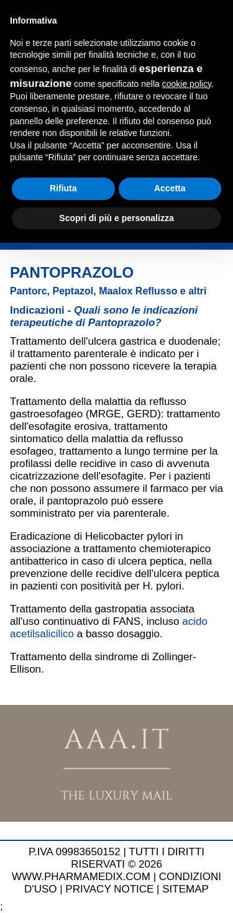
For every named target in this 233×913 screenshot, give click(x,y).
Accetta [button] (170, 188)
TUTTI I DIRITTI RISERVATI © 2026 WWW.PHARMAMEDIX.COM (108, 864)
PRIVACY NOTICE (109, 889)
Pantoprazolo (72, 272)
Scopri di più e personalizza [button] (116, 218)
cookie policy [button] (186, 84)
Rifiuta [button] (63, 188)
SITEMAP (185, 889)
